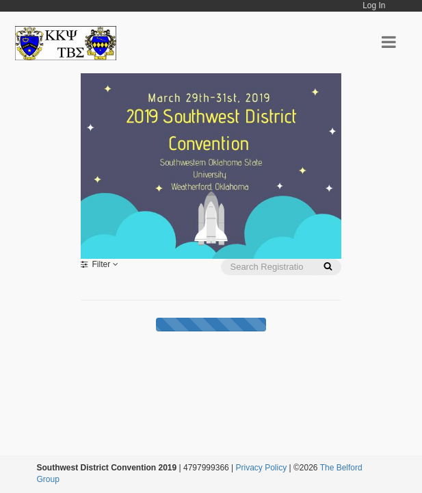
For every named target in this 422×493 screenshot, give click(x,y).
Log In (373, 5)
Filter (99, 264)
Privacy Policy (261, 467)
